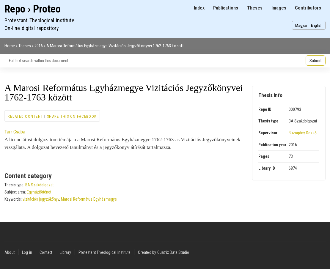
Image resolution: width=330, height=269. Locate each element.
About (9, 252)
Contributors (308, 8)
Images (278, 8)
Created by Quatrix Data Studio (163, 252)
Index (199, 8)
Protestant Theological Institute (104, 252)
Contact (46, 252)
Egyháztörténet (39, 192)
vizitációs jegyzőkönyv (41, 199)
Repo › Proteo (32, 9)
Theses (255, 8)
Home (9, 45)
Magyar (301, 25)
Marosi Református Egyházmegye (89, 199)
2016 (38, 45)
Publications (225, 8)
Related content (25, 116)
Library (65, 252)
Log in (27, 252)
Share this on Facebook (72, 116)
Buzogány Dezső (303, 132)
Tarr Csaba (14, 132)
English (317, 25)
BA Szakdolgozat (39, 185)
